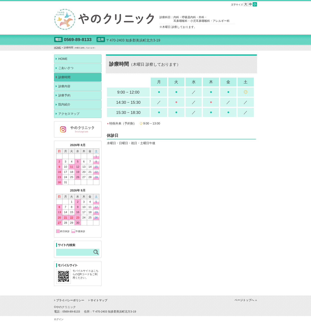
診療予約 (64, 95)
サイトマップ (98, 300)
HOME (62, 59)
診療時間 (64, 77)
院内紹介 (64, 104)
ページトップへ (244, 300)
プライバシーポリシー (70, 300)
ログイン (58, 319)
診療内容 (64, 86)
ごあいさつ (65, 68)
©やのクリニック (65, 307)
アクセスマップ (68, 113)
